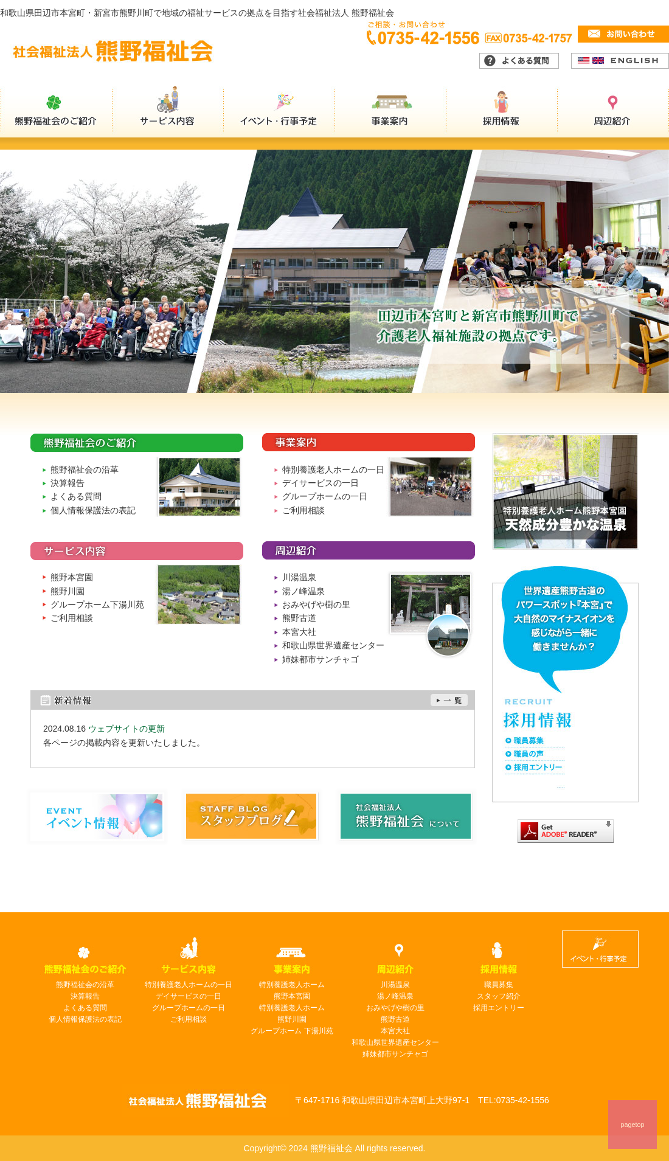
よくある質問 (76, 496)
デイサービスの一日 (320, 483)
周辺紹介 (614, 111)
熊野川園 (67, 591)
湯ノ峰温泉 (303, 591)
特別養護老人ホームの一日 (333, 469)
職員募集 (498, 984)
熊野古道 (299, 618)
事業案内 (392, 111)
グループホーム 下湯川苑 (292, 1031)
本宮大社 (299, 632)
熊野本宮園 (71, 577)
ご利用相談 (303, 510)
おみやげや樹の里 (316, 604)
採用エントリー (498, 1007)
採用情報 (504, 111)
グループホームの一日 (324, 496)
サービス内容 (168, 111)
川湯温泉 (299, 577)
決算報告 (67, 483)
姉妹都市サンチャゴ (320, 659)
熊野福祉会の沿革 (84, 469)
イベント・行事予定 (280, 111)
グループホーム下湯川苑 (97, 604)
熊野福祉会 (205, 1100)
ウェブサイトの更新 (126, 728)
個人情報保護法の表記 (93, 510)
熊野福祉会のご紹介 (56, 111)
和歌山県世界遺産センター (333, 645)
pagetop (632, 1124)
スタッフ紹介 (499, 996)
